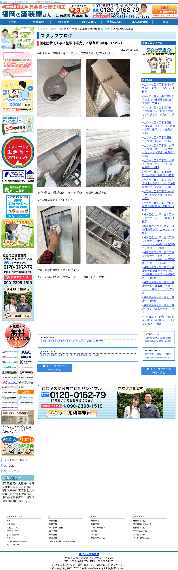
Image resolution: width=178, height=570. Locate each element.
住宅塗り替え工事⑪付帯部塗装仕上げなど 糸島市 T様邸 (158, 88)
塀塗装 (94, 531)
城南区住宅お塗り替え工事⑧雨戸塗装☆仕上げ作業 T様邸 (158, 218)
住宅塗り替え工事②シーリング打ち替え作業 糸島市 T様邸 (158, 195)
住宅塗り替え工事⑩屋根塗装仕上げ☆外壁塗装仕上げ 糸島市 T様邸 (158, 100)
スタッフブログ (57, 28)
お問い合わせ (13, 534)
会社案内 (11, 524)
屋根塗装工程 (139, 527)
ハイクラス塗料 (56, 527)
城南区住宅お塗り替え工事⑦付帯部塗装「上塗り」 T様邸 (158, 229)
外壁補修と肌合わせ (142, 524)
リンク (10, 538)
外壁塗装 (95, 521)
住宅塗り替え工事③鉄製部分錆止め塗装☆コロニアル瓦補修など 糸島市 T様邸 (158, 183)
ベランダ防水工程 (141, 538)
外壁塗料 (53, 521)
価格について (13, 527)
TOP (9, 521)
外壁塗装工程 (139, 521)
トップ (41, 28)
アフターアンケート (16, 531)
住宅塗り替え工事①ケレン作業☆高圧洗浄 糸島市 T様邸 (158, 206)
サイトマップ (13, 545)
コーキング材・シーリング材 (62, 541)
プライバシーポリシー (17, 541)
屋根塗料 (53, 524)
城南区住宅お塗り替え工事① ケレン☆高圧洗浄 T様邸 (158, 309)
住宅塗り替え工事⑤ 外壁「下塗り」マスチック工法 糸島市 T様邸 (158, 164)
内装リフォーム (98, 538)
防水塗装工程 (139, 534)
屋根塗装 (95, 524)
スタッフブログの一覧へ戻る (55, 368)
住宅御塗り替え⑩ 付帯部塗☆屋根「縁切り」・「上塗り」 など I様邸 (158, 320)
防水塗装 (95, 534)
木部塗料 (53, 531)
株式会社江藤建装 (89, 554)
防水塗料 (53, 538)
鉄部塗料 (53, 534)
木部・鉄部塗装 (98, 527)
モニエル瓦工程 (140, 531)
